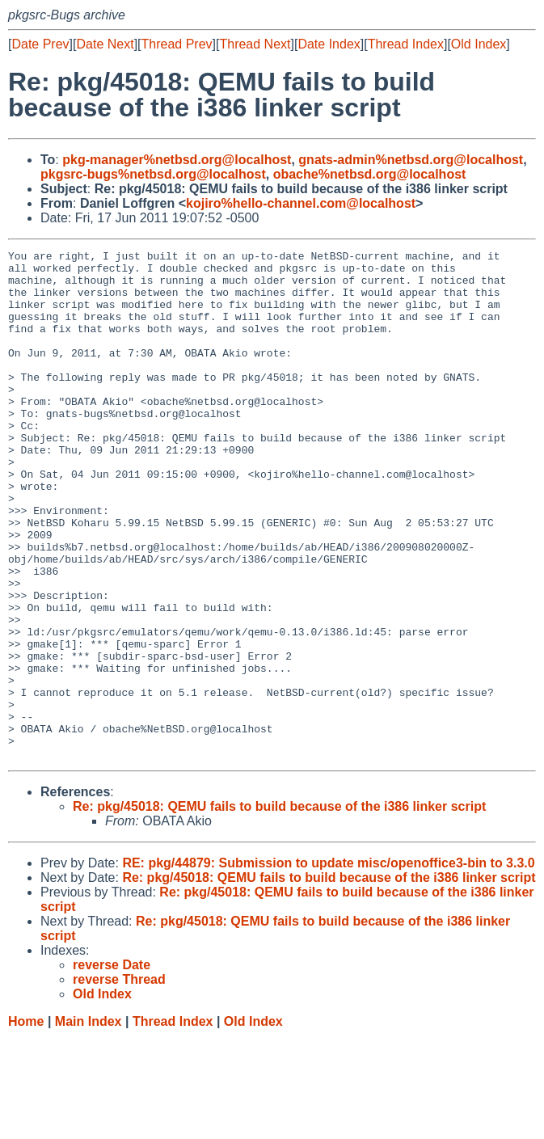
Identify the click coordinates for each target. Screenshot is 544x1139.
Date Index (328, 44)
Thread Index (406, 44)
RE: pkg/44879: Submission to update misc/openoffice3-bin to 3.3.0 (328, 965)
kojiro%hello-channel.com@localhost (300, 203)
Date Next (104, 44)
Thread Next (254, 44)
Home (26, 1123)
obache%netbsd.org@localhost (369, 174)
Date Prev (40, 44)
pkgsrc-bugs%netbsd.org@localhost (153, 174)
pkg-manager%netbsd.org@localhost (176, 160)
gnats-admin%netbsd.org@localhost (410, 160)
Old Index (478, 44)
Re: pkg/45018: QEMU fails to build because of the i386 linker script (279, 908)
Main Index (88, 1123)
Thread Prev (177, 44)
